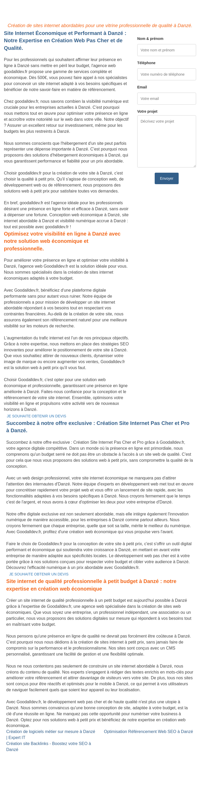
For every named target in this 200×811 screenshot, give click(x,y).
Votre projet (147, 111)
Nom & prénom (150, 39)
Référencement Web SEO (95, 767)
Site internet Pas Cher (24, 755)
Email (142, 87)
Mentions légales (99, 794)
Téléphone (146, 63)
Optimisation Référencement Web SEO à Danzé (148, 731)
